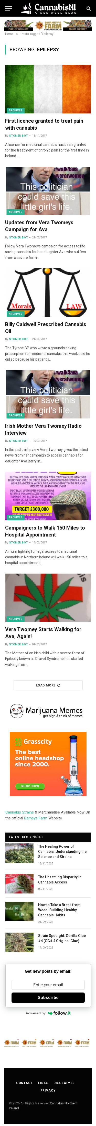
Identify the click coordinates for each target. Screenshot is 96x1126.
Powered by (48, 1013)
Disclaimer (64, 1083)
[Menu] (8, 8)
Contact (24, 1083)
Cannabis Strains (19, 812)
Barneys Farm (35, 818)
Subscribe (48, 997)
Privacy (48, 1090)
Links (43, 1083)
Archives (16, 110)
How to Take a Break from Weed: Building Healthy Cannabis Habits (59, 910)
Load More (48, 685)
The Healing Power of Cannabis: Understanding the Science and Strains (62, 851)
